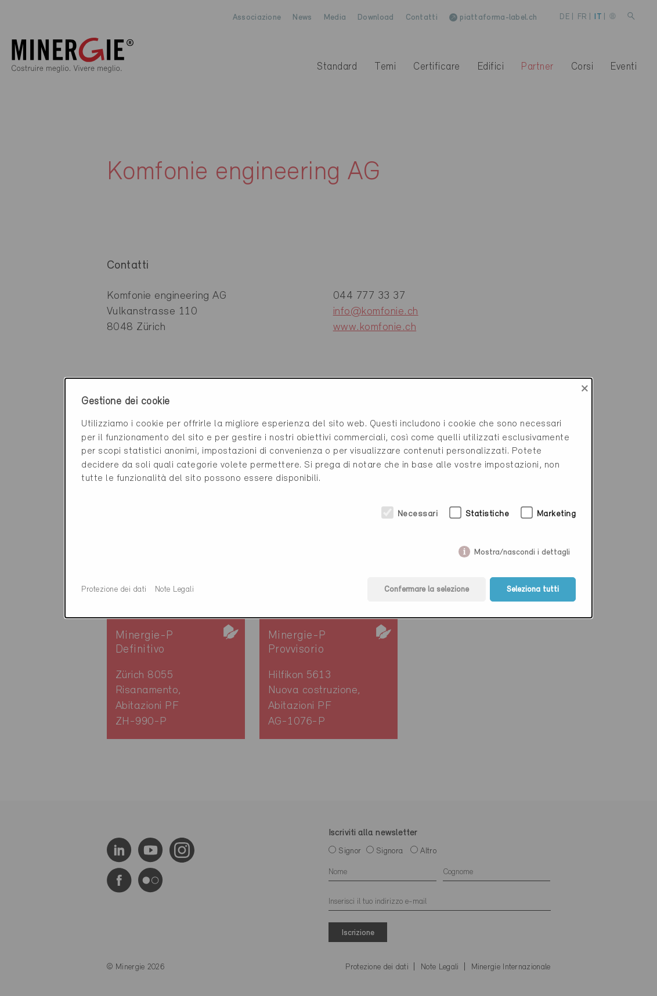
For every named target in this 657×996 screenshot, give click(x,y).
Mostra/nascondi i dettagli (522, 550)
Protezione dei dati (114, 589)
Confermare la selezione (426, 589)
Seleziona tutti (533, 589)
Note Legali (174, 589)
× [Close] (585, 389)
